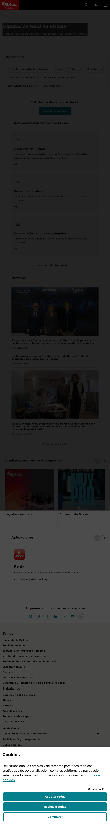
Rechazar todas (57, 807)
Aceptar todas (58, 797)
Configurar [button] (73, 817)
